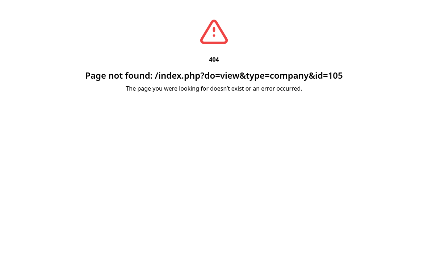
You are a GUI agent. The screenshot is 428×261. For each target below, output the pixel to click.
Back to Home (214, 97)
